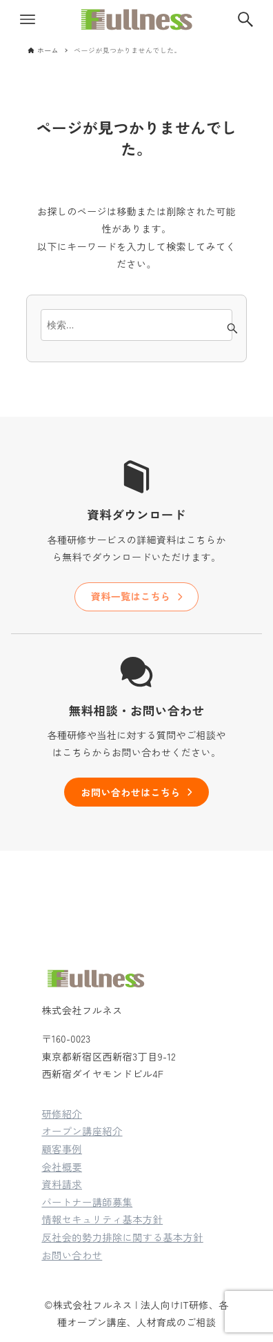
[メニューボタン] (27, 19)
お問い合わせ (71, 1254)
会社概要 (61, 1166)
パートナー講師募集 (86, 1201)
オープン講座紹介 (81, 1130)
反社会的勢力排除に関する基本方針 (122, 1237)
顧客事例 (61, 1148)
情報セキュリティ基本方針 (102, 1219)
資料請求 (61, 1183)
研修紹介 (61, 1113)
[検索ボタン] (245, 19)
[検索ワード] (136, 325)
